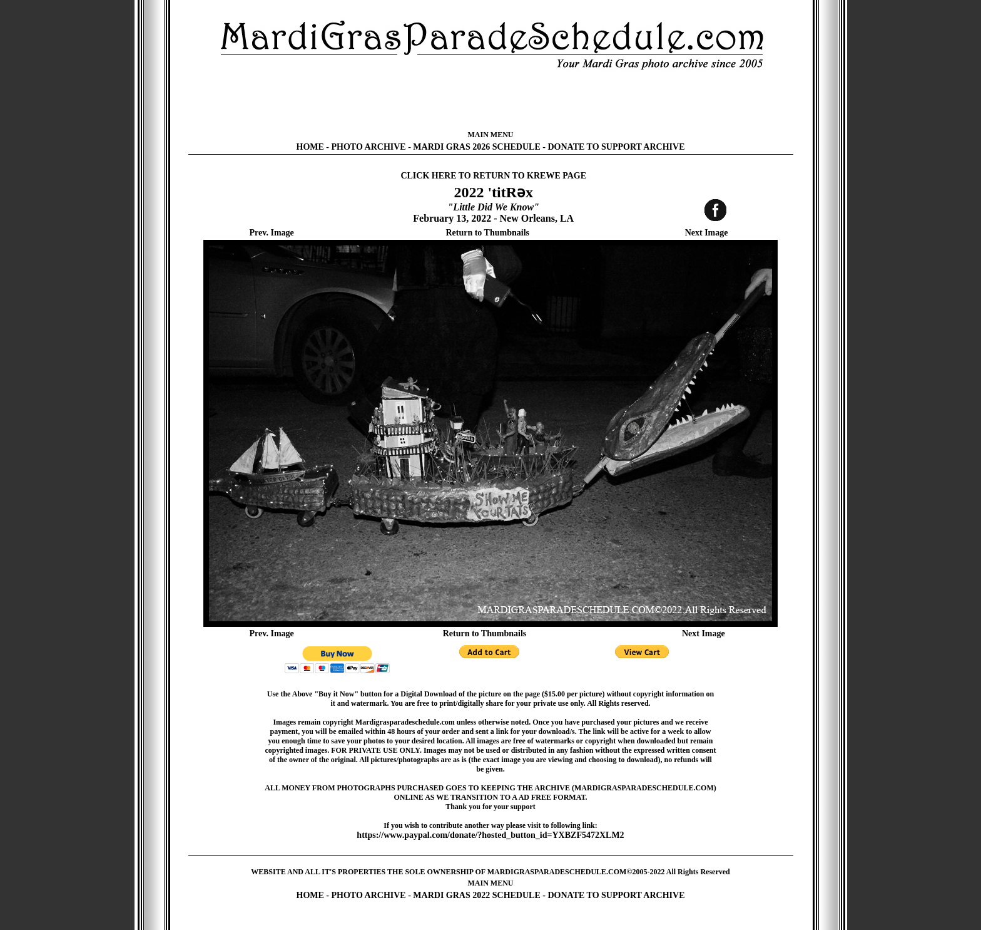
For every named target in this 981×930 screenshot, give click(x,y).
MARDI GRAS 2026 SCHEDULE (476, 147)
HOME (310, 147)
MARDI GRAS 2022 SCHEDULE (476, 895)
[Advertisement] (490, 100)
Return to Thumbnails (487, 232)
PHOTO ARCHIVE (369, 147)
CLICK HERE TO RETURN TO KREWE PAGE (493, 175)
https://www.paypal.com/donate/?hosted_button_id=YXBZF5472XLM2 (490, 835)
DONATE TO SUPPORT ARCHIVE (615, 147)
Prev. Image (272, 232)
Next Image (706, 232)
